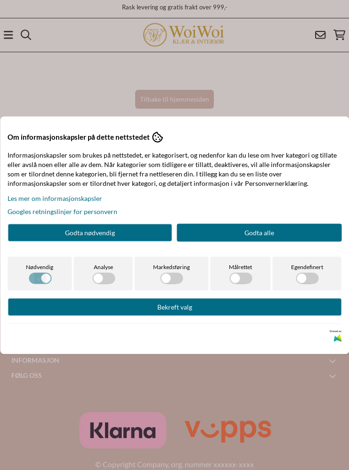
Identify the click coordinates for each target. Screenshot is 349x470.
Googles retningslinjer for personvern (62, 211)
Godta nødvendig (90, 232)
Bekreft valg (174, 307)
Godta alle (259, 232)
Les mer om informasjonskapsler (55, 198)
